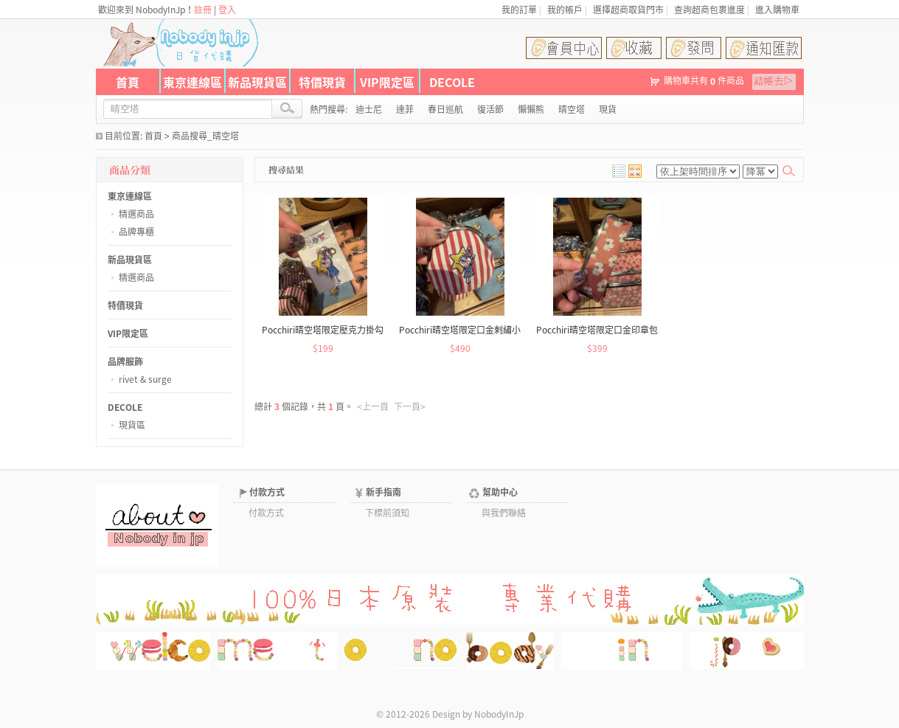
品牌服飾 (125, 361)
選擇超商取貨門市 (628, 9)
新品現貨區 (257, 82)
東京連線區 (192, 82)
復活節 (490, 109)
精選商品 (136, 214)
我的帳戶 (565, 9)
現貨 (608, 109)
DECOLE (452, 82)
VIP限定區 (387, 82)
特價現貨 (322, 82)
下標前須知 (387, 512)
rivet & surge (145, 379)
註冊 (203, 9)
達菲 (405, 109)
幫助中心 (500, 492)
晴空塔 (571, 109)
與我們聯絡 (504, 512)
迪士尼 (368, 109)
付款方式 (267, 492)
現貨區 (132, 424)
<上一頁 (373, 406)
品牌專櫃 (136, 231)
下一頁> (410, 406)
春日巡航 (445, 109)
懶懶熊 (531, 109)
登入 (227, 9)
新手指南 (383, 492)
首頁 (127, 82)
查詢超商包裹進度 (709, 9)
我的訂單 (519, 9)
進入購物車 (777, 9)
